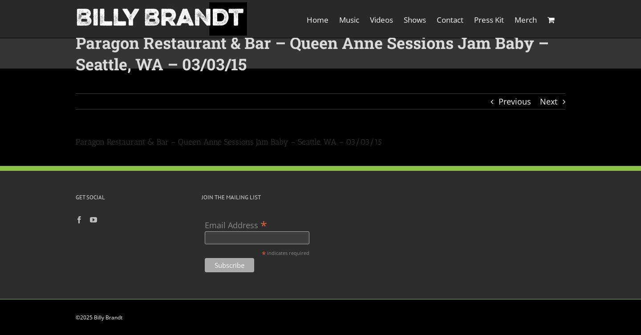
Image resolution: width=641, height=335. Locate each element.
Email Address (236, 224)
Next (548, 101)
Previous (515, 101)
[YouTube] (93, 219)
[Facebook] (79, 219)
